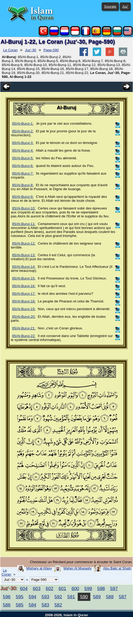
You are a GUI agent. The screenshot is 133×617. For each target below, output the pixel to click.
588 (110, 596)
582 (58, 604)
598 (101, 588)
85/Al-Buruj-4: (23, 150)
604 (24, 588)
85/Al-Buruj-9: (23, 197)
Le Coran (10, 50)
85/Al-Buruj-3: (23, 143)
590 (84, 596)
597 (114, 588)
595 (19, 596)
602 (49, 588)
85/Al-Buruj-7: (23, 173)
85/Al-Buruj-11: (24, 224)
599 (88, 588)
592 (58, 596)
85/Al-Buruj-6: (23, 166)
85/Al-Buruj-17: (24, 294)
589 (97, 596)
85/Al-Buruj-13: (24, 255)
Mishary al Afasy (39, 568)
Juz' (125, 6)
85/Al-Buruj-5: (23, 158)
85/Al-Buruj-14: (24, 267)
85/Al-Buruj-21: (24, 328)
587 (122, 596)
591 (71, 596)
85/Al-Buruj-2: (23, 131)
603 (37, 588)
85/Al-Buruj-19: (24, 309)
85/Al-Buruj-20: (24, 317)
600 (75, 588)
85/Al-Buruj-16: (24, 286)
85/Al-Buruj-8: (23, 185)
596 (7, 596)
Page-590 (51, 50)
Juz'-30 (30, 50)
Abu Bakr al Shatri (117, 568)
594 (32, 596)
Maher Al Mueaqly (77, 568)
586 (7, 604)
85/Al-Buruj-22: (24, 336)
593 (45, 596)
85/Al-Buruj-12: (24, 243)
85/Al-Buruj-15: (24, 278)
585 (19, 604)
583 (45, 604)
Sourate (110, 6)
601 (62, 588)
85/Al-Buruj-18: (24, 301)
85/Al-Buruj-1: (23, 123)
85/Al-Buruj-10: (24, 208)
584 (32, 604)
